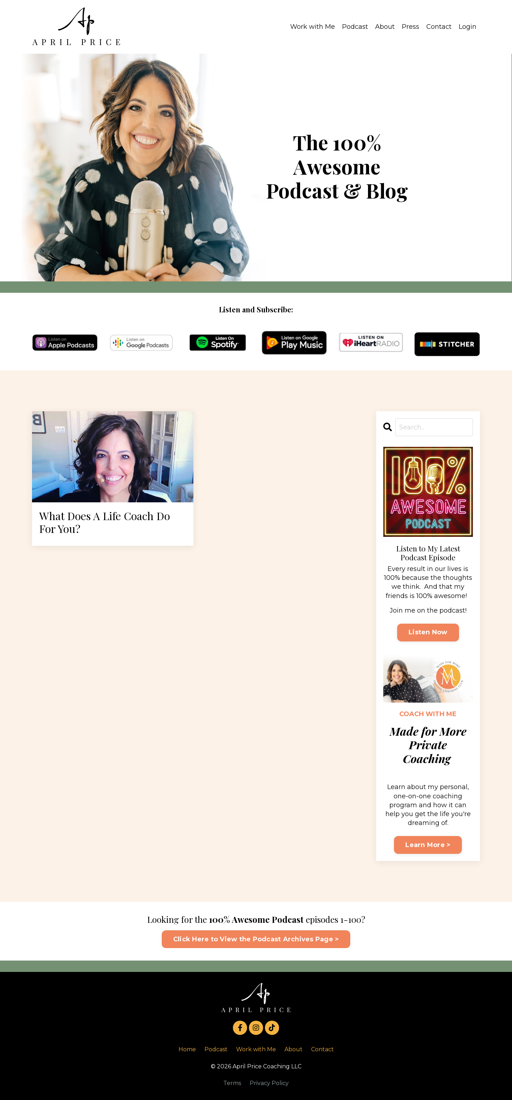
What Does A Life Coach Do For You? (108, 523)
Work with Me (312, 27)
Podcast (355, 27)
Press (410, 27)
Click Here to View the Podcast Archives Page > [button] (256, 939)
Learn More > (427, 845)
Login (467, 27)
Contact (439, 27)
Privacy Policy (269, 1083)
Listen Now (428, 632)
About (385, 27)
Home (187, 1049)
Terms (232, 1083)
